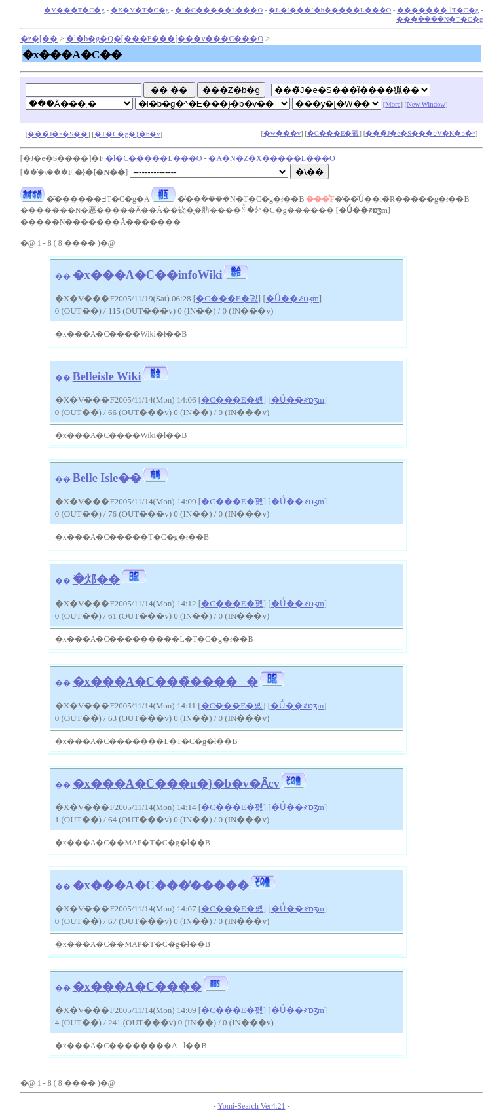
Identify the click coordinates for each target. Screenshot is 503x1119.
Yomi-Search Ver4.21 (251, 1105)
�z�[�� (39, 38)
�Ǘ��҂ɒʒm (292, 298)
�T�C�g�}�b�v (127, 134)
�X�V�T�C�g (140, 10)
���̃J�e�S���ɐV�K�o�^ (420, 133)
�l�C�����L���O (219, 10)
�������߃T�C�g (438, 10)
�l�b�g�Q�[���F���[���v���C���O (164, 38)
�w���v (282, 133)
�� (63, 276)
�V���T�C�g (74, 10)
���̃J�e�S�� (58, 134)
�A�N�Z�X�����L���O (271, 158)
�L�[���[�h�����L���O (330, 10)
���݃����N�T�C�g (439, 19)
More (392, 104)
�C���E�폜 (333, 133)
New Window (426, 104)
